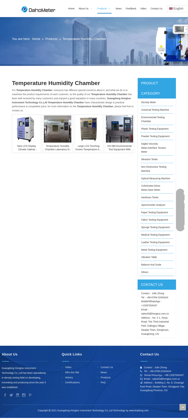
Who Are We (72, 372)
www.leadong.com (139, 410)
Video (68, 367)
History (69, 377)
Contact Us (107, 367)
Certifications (72, 382)
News (104, 372)
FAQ (103, 382)
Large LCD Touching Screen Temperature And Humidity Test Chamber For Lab (88, 148)
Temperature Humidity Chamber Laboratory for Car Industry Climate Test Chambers (57, 148)
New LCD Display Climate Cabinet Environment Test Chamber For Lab (26, 148)
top (182, 407)
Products (106, 377)
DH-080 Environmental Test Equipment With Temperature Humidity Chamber (120, 148)
